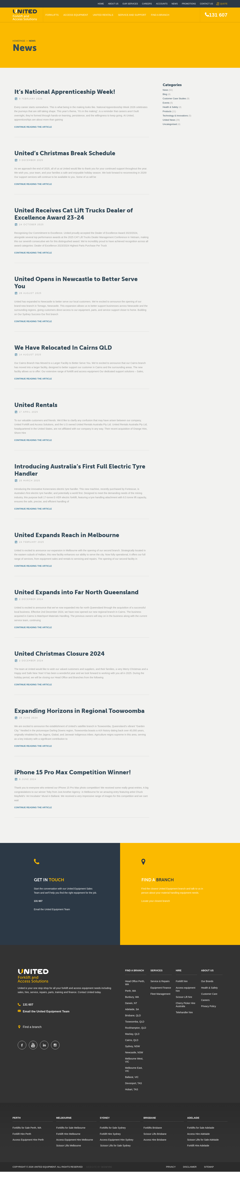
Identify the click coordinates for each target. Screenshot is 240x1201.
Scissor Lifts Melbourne (68, 1145)
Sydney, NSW (132, 1046)
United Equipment (25, 14)
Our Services (130, 4)
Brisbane (149, 1117)
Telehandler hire (184, 1012)
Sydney (105, 1117)
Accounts (162, 4)
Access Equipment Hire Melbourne (74, 1139)
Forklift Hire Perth (22, 1134)
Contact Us (206, 4)
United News (169, 120)
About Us (113, 4)
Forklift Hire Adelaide (198, 1145)
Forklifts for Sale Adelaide (200, 1127)
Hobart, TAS (131, 1089)
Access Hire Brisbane (154, 1139)
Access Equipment (75, 15)
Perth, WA (130, 990)
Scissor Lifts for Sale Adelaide (203, 1139)
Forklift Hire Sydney (110, 1134)
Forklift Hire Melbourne (68, 1134)
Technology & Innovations (175, 115)
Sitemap (209, 1167)
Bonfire (106, 1167)
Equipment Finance (160, 987)
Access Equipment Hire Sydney (116, 1139)
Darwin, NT (131, 1003)
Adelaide (193, 1117)
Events (166, 102)
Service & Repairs (160, 981)
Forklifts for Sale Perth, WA (27, 1127)
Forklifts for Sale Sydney (113, 1127)
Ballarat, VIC (132, 1077)
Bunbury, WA (132, 997)
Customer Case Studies (174, 98)
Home (101, 4)
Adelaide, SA (132, 1009)
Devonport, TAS (133, 1083)
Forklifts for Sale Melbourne (70, 1127)
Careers (147, 4)
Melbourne (63, 1117)
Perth (17, 1117)
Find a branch (32, 1027)
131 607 (218, 15)
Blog (165, 94)
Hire (178, 970)
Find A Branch (160, 15)
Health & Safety (170, 107)
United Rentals (103, 15)
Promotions (189, 4)
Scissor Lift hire (184, 997)
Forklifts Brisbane (152, 1127)
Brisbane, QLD (133, 1015)
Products (167, 111)
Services (156, 970)
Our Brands (207, 981)
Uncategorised (170, 124)
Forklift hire (182, 981)
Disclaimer (190, 1167)
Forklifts (52, 15)
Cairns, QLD (131, 1040)
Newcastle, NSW (134, 1052)
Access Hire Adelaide (198, 1134)
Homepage (19, 41)
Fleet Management (160, 994)
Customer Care (209, 994)
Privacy (171, 1167)
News (175, 4)
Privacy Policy (208, 1006)
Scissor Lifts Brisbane (154, 1134)
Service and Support (132, 15)
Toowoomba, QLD (134, 1021)
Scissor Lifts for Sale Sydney (115, 1145)
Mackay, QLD (132, 1034)
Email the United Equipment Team (46, 1011)
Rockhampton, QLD (135, 1027)
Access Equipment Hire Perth (28, 1139)
